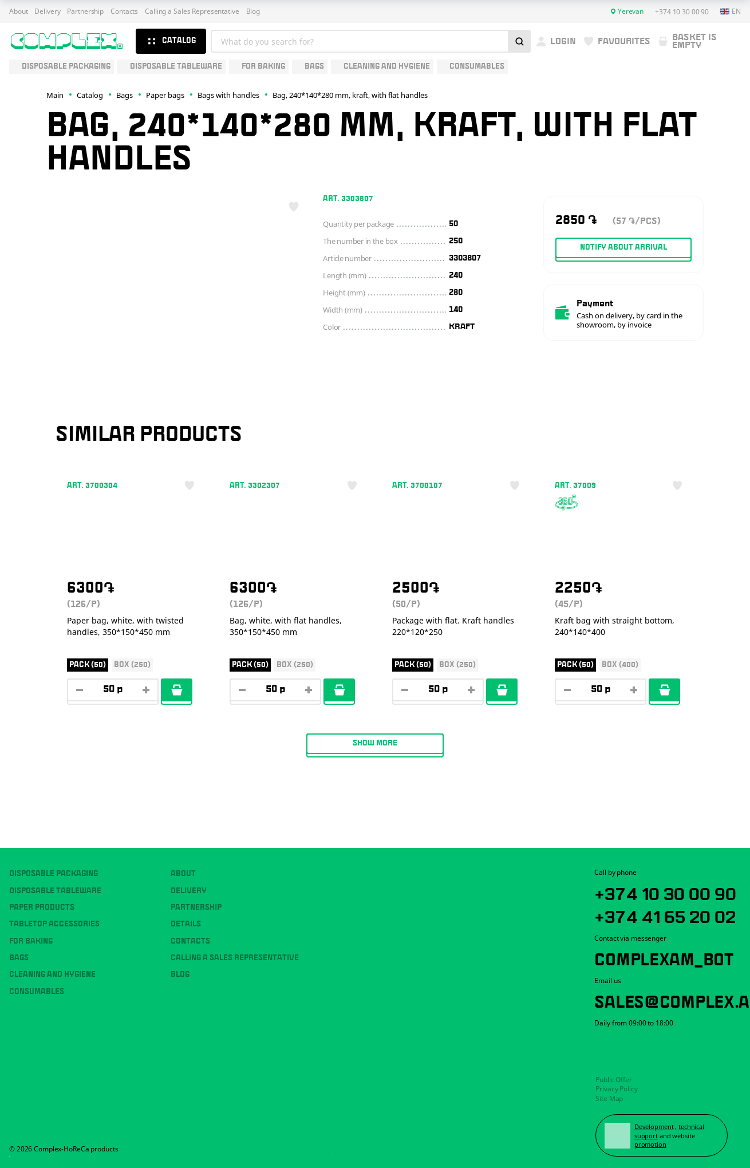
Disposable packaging (53, 873)
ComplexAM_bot (663, 957)
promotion (650, 1144)
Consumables (36, 991)
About (18, 11)
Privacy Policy (616, 1089)
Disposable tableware (55, 890)
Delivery (47, 11)
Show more (375, 743)
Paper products (41, 907)
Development (654, 1126)
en (730, 11)
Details (186, 924)
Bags (19, 957)
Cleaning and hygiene (52, 974)
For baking (31, 941)
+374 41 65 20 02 (665, 915)
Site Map (609, 1098)
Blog (253, 11)
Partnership (85, 11)
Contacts (124, 11)
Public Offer (613, 1079)
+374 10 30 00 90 (665, 892)
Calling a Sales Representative (192, 11)
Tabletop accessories (54, 924)
